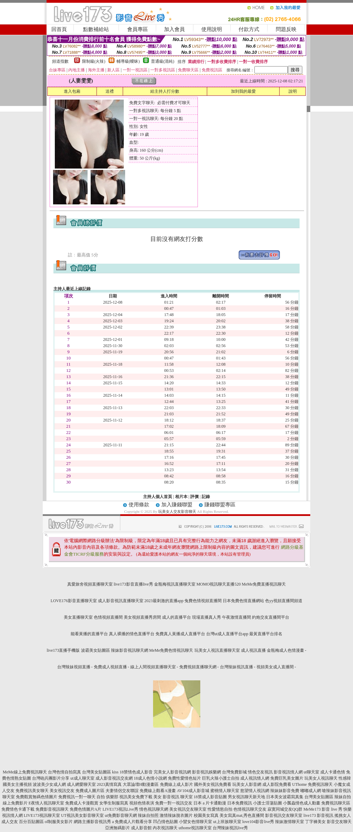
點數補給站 (96, 29)
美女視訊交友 (62, 790)
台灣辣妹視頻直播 (73, 666)
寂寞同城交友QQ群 (285, 809)
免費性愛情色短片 (184, 778)
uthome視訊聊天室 (195, 827)
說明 (293, 91)
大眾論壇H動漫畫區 (141, 784)
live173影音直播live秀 (133, 584)
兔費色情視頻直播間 (203, 600)
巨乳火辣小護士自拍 (220, 778)
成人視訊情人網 (254, 778)
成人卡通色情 (332, 772)
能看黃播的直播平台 (89, 633)
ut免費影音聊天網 (121, 815)
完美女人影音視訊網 (172, 772)
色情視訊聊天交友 (249, 809)
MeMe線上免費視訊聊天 (25, 772)
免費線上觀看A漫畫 (158, 790)
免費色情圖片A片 (86, 809)
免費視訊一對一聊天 (76, 796)
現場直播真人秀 (206, 617)
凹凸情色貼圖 (165, 821)
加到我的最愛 (243, 91)
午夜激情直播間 (236, 617)
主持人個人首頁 (157, 496)
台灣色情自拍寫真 (64, 772)
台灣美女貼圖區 (318, 796)
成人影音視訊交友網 (114, 778)
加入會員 (174, 29)
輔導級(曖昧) (128, 61)
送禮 (109, 91)
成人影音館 (141, 827)
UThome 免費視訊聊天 (312, 784)
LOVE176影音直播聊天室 (74, 600)
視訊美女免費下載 (135, 796)
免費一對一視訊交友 (173, 803)
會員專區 (137, 29)
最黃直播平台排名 (265, 633)
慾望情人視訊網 (254, 790)
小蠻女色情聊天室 (195, 821)
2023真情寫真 (109, 784)
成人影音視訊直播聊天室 (120, 600)
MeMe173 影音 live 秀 (322, 809)
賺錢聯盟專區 (219, 504)
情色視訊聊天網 (153, 809)
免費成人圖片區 (89, 790)
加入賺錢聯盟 (176, 504)
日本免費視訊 (239, 803)
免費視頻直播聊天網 (197, 666)
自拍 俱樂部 (107, 796)
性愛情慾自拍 (220, 809)
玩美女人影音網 (246, 784)
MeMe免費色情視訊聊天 (171, 650)
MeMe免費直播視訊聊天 (264, 584)
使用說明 (211, 29)
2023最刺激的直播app (163, 600)
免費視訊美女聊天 (32, 790)
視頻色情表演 (141, 803)
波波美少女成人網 (49, 784)
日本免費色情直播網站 (243, 600)
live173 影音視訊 (318, 815)
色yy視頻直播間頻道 (283, 600)
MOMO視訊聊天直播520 (218, 584)
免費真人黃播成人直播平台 (180, 633)
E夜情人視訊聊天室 (46, 803)
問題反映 (286, 29)
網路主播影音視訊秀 (92, 821)
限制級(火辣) (93, 61)
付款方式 (249, 29)
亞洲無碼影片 (117, 827)
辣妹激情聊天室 (289, 821)
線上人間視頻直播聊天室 (153, 666)
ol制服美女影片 (59, 821)
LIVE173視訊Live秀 (120, 809)
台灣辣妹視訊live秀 (230, 827)
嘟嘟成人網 (310, 790)
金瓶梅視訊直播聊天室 (174, 584)
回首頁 (59, 29)
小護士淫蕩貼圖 (267, 803)
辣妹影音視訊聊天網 (129, 650)
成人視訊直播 (253, 650)
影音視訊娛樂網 (206, 772)
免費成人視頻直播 (110, 666)
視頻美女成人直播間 (275, 666)
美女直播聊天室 (78, 617)
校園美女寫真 (206, 815)
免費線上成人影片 (176, 784)
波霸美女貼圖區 (95, 650)
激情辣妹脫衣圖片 (176, 815)
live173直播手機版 (63, 650)
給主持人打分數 (164, 91)
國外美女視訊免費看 (212, 784)
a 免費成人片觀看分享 (132, 821)
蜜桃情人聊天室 (224, 790)
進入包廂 (72, 91)
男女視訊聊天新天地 (246, 796)
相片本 (181, 496)
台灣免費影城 (234, 772)
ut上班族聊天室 (227, 821)
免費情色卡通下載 (17, 809)
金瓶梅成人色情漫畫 (285, 650)
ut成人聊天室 (82, 778)
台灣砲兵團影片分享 (50, 778)
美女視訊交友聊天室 (187, 809)
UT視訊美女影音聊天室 (82, 815)
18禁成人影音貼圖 (210, 796)
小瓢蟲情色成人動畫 (301, 803)
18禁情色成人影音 (136, 772)
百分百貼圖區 (31, 821)
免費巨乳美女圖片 (286, 778)
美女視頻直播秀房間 (142, 617)
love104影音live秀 (258, 821)
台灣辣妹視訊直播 (236, 666)
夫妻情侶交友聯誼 (122, 790)
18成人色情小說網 (150, 778)
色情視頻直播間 (108, 617)
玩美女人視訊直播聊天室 (217, 650)
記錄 (206, 496)
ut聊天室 (311, 772)
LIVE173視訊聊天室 (42, 815)
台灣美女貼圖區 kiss (100, 772)
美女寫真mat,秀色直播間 (242, 815)
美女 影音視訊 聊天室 (173, 796)
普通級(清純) (162, 61)
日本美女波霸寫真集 (284, 796)
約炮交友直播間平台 (270, 617)
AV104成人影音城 (193, 790)
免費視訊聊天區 (335, 803)
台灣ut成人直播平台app (227, 633)
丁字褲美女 (315, 821)
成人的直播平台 (176, 617)
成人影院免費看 (276, 784)
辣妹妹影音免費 (284, 790)
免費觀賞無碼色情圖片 (36, 796)
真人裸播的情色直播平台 (131, 633)
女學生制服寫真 (113, 803)
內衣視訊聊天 (165, 827)
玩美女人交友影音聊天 (177, 511)
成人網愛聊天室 (81, 784)
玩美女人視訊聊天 (320, 778)
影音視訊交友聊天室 (283, 815)
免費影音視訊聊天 (52, 809)
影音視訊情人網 (288, 772)
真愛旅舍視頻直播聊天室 (90, 584)
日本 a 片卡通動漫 (209, 803)
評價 (194, 496)
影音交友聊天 (339, 821)
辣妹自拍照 (148, 815)
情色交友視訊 (260, 772)
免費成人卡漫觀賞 (81, 803)
